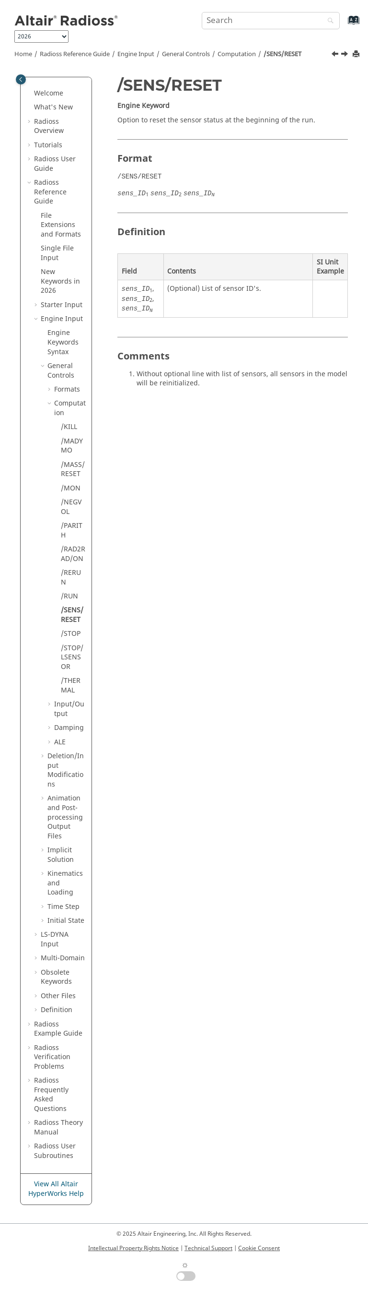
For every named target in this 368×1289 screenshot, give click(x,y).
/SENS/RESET (282, 54)
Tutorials (48, 145)
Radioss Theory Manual (58, 1127)
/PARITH (71, 530)
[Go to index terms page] (343, 25)
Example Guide (58, 1029)
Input (55, 939)
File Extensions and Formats (61, 225)
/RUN (69, 596)
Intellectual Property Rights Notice (133, 1248)
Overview (49, 126)
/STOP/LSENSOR (72, 657)
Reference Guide (75, 54)
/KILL (69, 427)
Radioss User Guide (55, 164)
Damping (69, 728)
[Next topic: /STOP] (345, 55)
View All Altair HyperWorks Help (56, 1189)
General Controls (186, 54)
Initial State (65, 921)
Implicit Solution (60, 855)
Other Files (58, 996)
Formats (67, 389)
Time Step (63, 907)
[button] (30, 93)
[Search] (328, 21)
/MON (70, 488)
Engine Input (135, 54)
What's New (53, 107)
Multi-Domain (63, 958)
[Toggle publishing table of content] (21, 79)
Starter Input (61, 305)
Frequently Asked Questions (51, 1094)
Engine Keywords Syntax (63, 342)
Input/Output (69, 709)
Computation (237, 54)
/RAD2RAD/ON (73, 554)
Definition (56, 1010)
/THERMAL (70, 685)
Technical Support (208, 1248)
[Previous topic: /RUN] (336, 55)
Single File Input (57, 253)
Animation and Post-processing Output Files (65, 817)
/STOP (70, 634)
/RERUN (71, 577)
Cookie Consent (259, 1248)
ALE (60, 742)
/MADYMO (72, 446)
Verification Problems (52, 1057)
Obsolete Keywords (56, 977)
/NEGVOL (71, 507)
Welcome (48, 93)
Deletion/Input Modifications (65, 770)
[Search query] (271, 20)
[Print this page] (357, 54)
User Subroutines (55, 1151)
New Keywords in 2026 (60, 281)
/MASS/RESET (73, 469)
